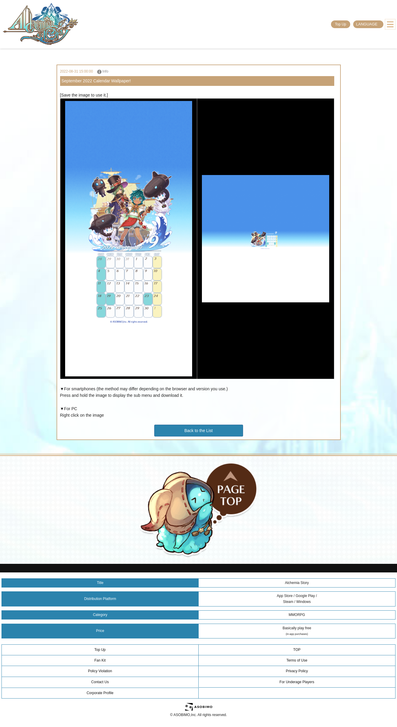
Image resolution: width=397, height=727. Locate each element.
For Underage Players (296, 682)
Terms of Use (296, 660)
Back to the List (198, 430)
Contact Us (100, 682)
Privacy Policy (297, 671)
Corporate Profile (99, 693)
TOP (296, 650)
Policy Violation (100, 671)
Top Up (340, 24)
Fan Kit (100, 660)
